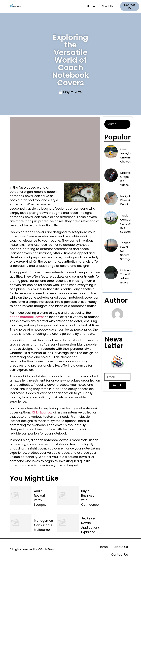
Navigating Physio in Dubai (127, 200)
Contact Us (119, 554)
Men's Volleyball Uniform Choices (126, 156)
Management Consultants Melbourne (44, 525)
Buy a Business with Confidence (90, 498)
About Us (107, 6)
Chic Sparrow (42, 412)
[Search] (117, 124)
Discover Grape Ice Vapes (126, 179)
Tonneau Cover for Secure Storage (126, 251)
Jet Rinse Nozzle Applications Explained (90, 525)
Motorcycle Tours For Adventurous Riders (128, 276)
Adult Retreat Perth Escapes (40, 498)
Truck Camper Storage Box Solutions (126, 224)
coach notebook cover (27, 317)
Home (91, 6)
